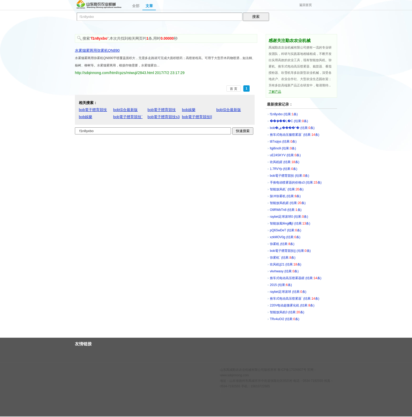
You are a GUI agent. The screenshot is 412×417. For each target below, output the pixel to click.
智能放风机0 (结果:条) (287, 312)
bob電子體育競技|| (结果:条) (290, 251)
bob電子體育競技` (128, 117)
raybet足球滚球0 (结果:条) (289, 216)
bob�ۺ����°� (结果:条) (292, 128)
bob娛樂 (188, 110)
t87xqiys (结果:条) (283, 141)
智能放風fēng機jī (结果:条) (290, 223)
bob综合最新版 (125, 110)
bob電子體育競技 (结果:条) (289, 176)
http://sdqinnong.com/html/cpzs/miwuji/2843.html (114, 73)
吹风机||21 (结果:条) (285, 264)
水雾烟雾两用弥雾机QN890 (97, 50)
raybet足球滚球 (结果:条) (288, 292)
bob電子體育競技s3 (164, 117)
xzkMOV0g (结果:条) (285, 237)
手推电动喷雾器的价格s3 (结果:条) (296, 182)
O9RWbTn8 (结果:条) (286, 210)
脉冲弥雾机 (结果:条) (285, 196)
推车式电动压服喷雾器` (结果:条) (294, 135)
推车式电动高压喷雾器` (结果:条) (294, 298)
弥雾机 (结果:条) (282, 244)
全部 (136, 6)
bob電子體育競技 (93, 110)
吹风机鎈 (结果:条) (284, 162)
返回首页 (305, 5)
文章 (149, 6)
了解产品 (275, 91)
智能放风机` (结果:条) (286, 189)
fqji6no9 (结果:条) (283, 148)
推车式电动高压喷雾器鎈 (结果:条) (295, 278)
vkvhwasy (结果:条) (284, 271)
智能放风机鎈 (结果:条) (288, 203)
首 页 (233, 89)
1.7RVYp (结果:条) (283, 169)
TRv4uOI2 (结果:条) (284, 319)
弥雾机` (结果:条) (282, 257)
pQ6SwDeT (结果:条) (285, 230)
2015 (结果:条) (281, 285)
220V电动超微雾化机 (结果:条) (292, 305)
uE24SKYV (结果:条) (285, 155)
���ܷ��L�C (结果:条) (289, 121)
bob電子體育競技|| (197, 117)
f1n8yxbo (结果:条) (284, 114)
